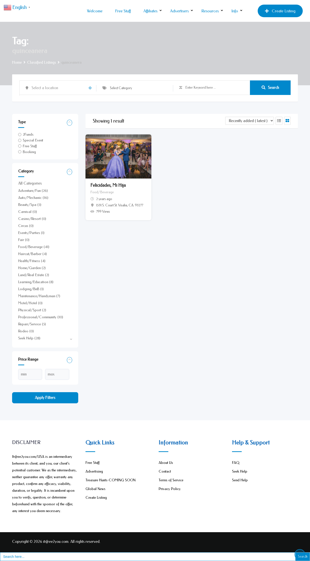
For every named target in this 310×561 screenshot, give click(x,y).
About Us (166, 462)
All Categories (30, 183)
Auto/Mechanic (33, 197)
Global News (95, 489)
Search (270, 87)
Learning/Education (35, 282)
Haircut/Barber (32, 254)
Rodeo (26, 331)
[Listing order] (249, 121)
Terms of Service (171, 480)
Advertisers (179, 10)
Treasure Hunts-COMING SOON (110, 480)
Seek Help (29, 338)
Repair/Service (32, 324)
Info (234, 10)
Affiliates (150, 10)
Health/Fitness (31, 261)
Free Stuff (123, 10)
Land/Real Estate (33, 275)
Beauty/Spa (29, 205)
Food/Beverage (33, 247)
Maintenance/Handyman (39, 296)
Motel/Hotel (30, 303)
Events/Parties (31, 233)
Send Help (240, 480)
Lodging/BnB (31, 289)
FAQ (235, 462)
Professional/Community (40, 317)
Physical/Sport (32, 310)
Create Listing (280, 10)
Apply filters (45, 397)
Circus (25, 226)
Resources (210, 10)
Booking (29, 152)
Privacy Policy (170, 489)
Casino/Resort (32, 219)
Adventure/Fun (33, 190)
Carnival (27, 212)
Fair (23, 240)
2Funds (28, 134)
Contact (165, 471)
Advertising (94, 471)
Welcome (94, 10)
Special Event (33, 140)
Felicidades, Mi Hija (108, 185)
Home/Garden (32, 268)
